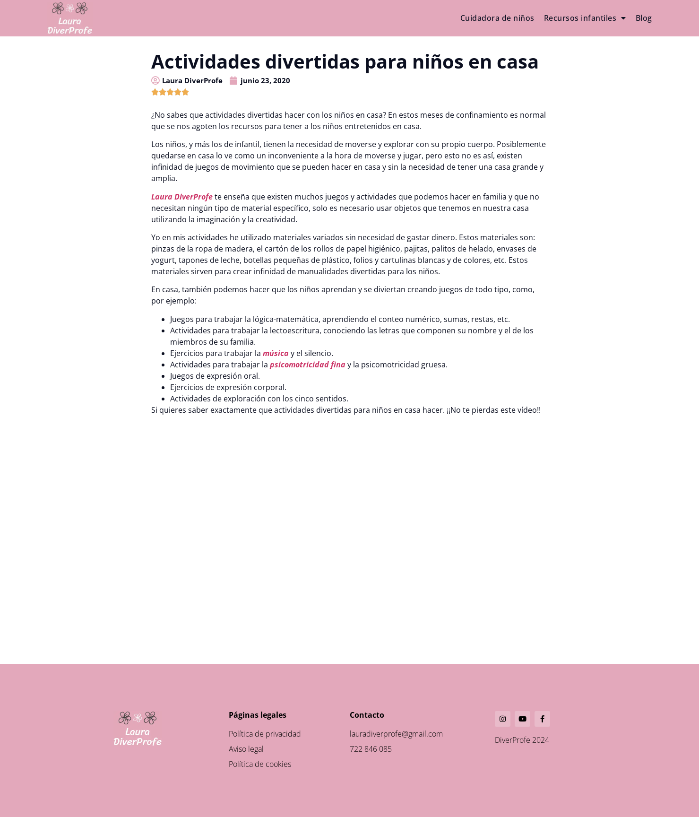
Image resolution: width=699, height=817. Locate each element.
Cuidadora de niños (497, 18)
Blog (644, 18)
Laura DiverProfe (182, 196)
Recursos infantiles (585, 18)
